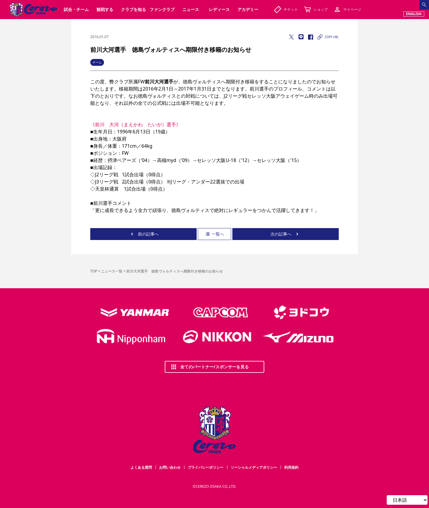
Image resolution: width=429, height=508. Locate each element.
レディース (219, 9)
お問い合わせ (170, 467)
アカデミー (247, 9)
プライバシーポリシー (205, 467)
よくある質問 (141, 467)
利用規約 (291, 467)
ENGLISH (414, 13)
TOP (93, 271)
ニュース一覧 (111, 271)
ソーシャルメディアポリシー (254, 467)
